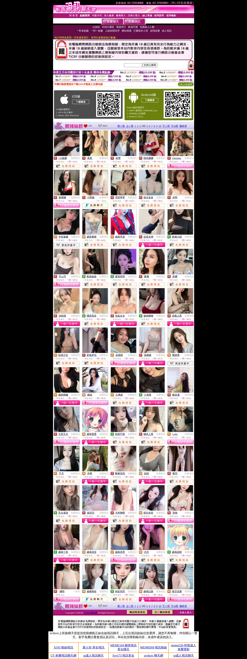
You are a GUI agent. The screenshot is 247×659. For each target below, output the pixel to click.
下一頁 (166, 126)
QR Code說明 (185, 84)
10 (160, 126)
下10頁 (174, 126)
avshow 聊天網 (91, 613)
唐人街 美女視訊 (93, 647)
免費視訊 (75, 158)
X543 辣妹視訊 (63, 647)
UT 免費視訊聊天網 (63, 655)
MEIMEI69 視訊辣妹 (153, 647)
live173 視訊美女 (123, 655)
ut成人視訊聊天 (93, 655)
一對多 (76, 591)
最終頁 (183, 126)
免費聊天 (103, 197)
